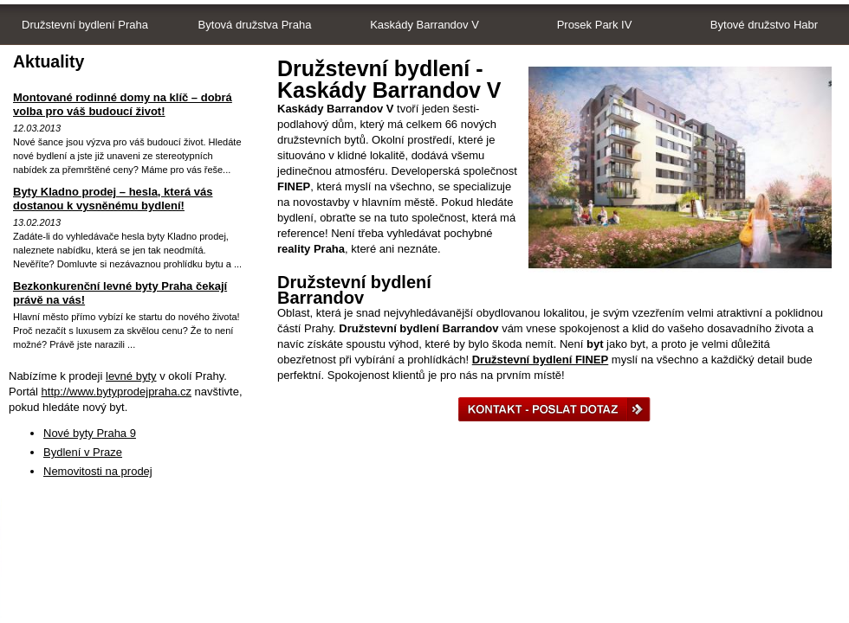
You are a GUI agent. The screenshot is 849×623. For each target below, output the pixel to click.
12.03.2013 (37, 128)
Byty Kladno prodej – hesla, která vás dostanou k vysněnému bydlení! (112, 198)
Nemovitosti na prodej (97, 471)
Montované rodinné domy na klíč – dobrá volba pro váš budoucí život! (122, 104)
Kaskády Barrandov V (424, 24)
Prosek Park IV (594, 24)
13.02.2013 (37, 222)
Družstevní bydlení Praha (85, 24)
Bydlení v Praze (82, 452)
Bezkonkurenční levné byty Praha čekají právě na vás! (120, 292)
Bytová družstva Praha (255, 24)
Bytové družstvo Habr (764, 24)
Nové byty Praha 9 (89, 433)
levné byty (131, 375)
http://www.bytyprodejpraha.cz (116, 391)
